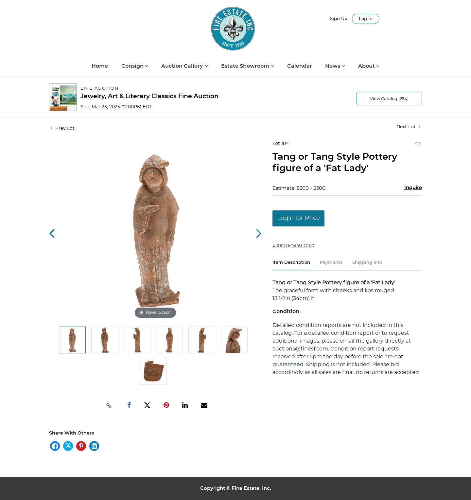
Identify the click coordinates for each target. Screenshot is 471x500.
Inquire (413, 187)
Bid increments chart (293, 245)
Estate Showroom (245, 66)
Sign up (338, 19)
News (333, 66)
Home (100, 66)
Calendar (299, 66)
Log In (366, 19)
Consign (133, 66)
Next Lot (408, 126)
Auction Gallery (182, 66)
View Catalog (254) (389, 99)
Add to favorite (418, 145)
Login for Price (298, 218)
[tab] (291, 265)
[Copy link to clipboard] (109, 405)
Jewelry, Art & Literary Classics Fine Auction (149, 96)
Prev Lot (63, 128)
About (367, 66)
